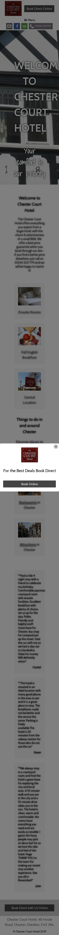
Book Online (29, 484)
